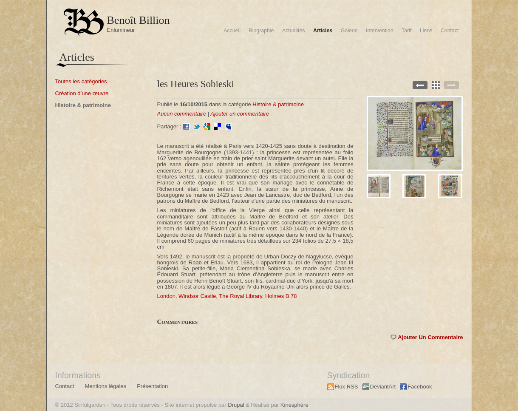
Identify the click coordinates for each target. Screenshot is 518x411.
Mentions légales (105, 386)
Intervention (379, 31)
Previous (420, 85)
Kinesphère (294, 405)
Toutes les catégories (81, 81)
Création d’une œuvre (82, 93)
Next (451, 85)
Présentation (152, 386)
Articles (322, 31)
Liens (426, 31)
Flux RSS (346, 386)
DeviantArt (383, 386)
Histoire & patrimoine (83, 105)
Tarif (406, 31)
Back (436, 85)
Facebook (420, 386)
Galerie (349, 31)
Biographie (261, 31)
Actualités (293, 31)
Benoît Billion (138, 20)
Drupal (236, 405)
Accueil (232, 31)
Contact (450, 31)
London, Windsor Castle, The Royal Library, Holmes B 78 (227, 296)
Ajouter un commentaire (239, 114)
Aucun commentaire (182, 114)
